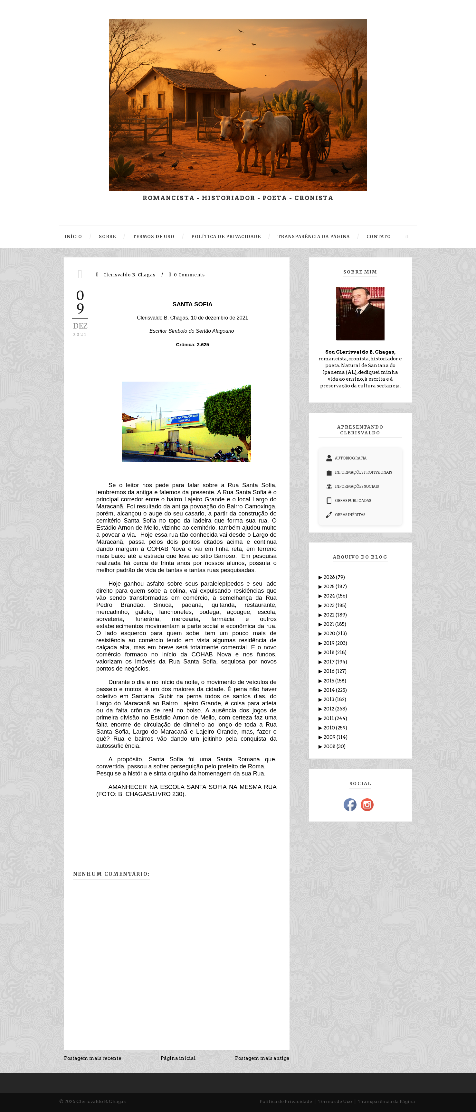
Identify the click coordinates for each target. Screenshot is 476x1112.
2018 (330, 652)
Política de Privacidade (286, 1101)
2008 (330, 746)
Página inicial (178, 1058)
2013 (329, 699)
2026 (330, 577)
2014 (330, 690)
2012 (329, 709)
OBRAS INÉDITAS (345, 515)
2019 (330, 643)
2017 (330, 662)
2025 (330, 586)
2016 (330, 671)
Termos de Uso (335, 1101)
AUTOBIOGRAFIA (346, 458)
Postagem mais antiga (262, 1058)
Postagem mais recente (92, 1058)
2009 (330, 737)
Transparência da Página (386, 1101)
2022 (330, 615)
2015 (329, 681)
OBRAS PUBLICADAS (348, 500)
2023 (330, 605)
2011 (329, 718)
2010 (330, 728)
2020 (330, 633)
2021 (329, 624)
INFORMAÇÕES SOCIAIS (352, 486)
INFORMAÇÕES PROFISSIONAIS (359, 472)
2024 (330, 596)
